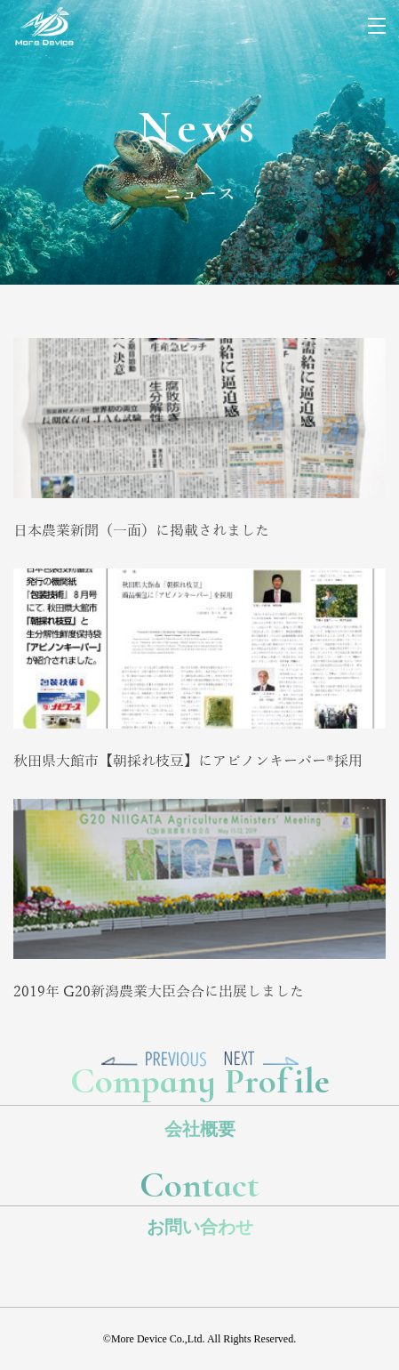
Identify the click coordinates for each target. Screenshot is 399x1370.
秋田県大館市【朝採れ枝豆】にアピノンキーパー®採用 (188, 762)
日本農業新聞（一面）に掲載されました (141, 531)
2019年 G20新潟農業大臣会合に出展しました (158, 992)
